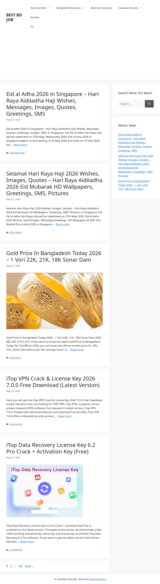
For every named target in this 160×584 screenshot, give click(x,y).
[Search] (149, 104)
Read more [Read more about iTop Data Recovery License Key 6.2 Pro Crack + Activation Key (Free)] (27, 541)
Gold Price (15, 357)
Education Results (131, 8)
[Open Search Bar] (32, 26)
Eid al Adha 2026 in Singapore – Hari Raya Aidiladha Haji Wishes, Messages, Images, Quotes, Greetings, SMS (52, 103)
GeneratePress (98, 579)
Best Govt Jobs (42, 8)
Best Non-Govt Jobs (101, 7)
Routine (35, 17)
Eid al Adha (16, 232)
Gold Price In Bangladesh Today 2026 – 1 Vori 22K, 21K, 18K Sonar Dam (53, 256)
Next (29, 566)
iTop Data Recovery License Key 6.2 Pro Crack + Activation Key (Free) (50, 448)
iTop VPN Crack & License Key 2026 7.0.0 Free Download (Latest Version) (53, 382)
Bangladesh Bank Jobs (72, 8)
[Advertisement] (80, 58)
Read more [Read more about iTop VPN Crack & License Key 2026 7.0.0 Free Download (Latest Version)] (65, 416)
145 (20, 566)
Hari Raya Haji (17, 152)
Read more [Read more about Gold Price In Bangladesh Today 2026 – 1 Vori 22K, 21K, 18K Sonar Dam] (77, 349)
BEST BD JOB (14, 17)
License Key (16, 424)
